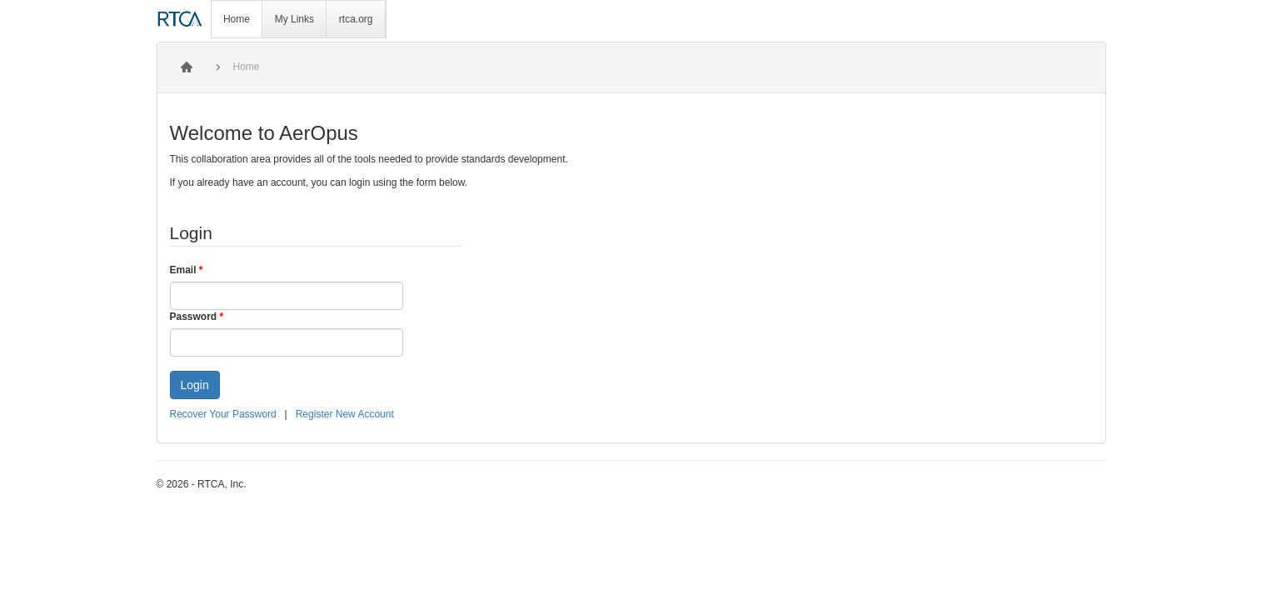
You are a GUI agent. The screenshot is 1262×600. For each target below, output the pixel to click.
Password (197, 316)
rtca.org (356, 19)
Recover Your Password (223, 414)
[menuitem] (237, 19)
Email (186, 270)
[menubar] (299, 19)
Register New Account (345, 414)
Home (236, 19)
